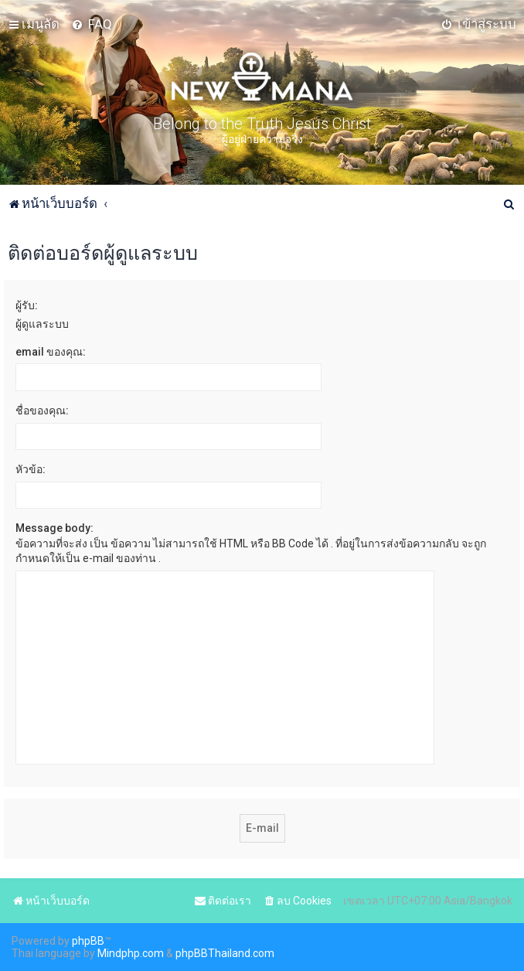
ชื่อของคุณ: (42, 410)
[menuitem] (91, 24)
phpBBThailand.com (224, 953)
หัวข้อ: (30, 469)
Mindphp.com (130, 953)
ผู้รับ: (26, 305)
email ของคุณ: (50, 352)
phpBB (88, 941)
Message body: (54, 528)
